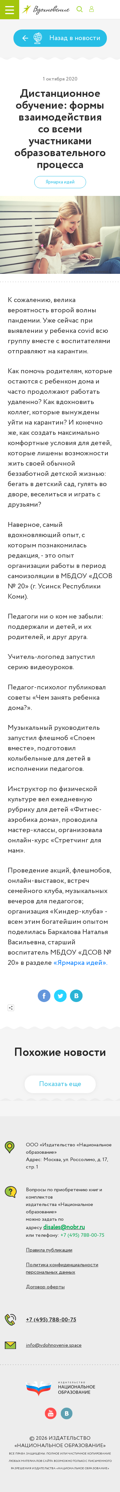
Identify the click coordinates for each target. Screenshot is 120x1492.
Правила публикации (49, 1250)
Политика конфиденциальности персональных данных (62, 1268)
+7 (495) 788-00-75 (51, 1320)
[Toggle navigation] (9, 9)
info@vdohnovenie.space (54, 1345)
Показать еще (60, 1084)
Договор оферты (45, 1287)
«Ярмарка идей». (80, 963)
